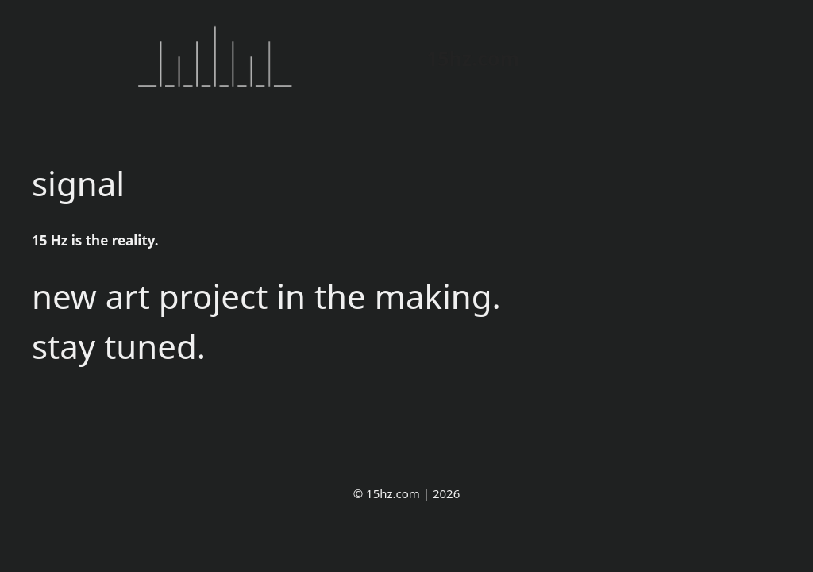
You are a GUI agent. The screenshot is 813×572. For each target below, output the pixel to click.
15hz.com (472, 58)
